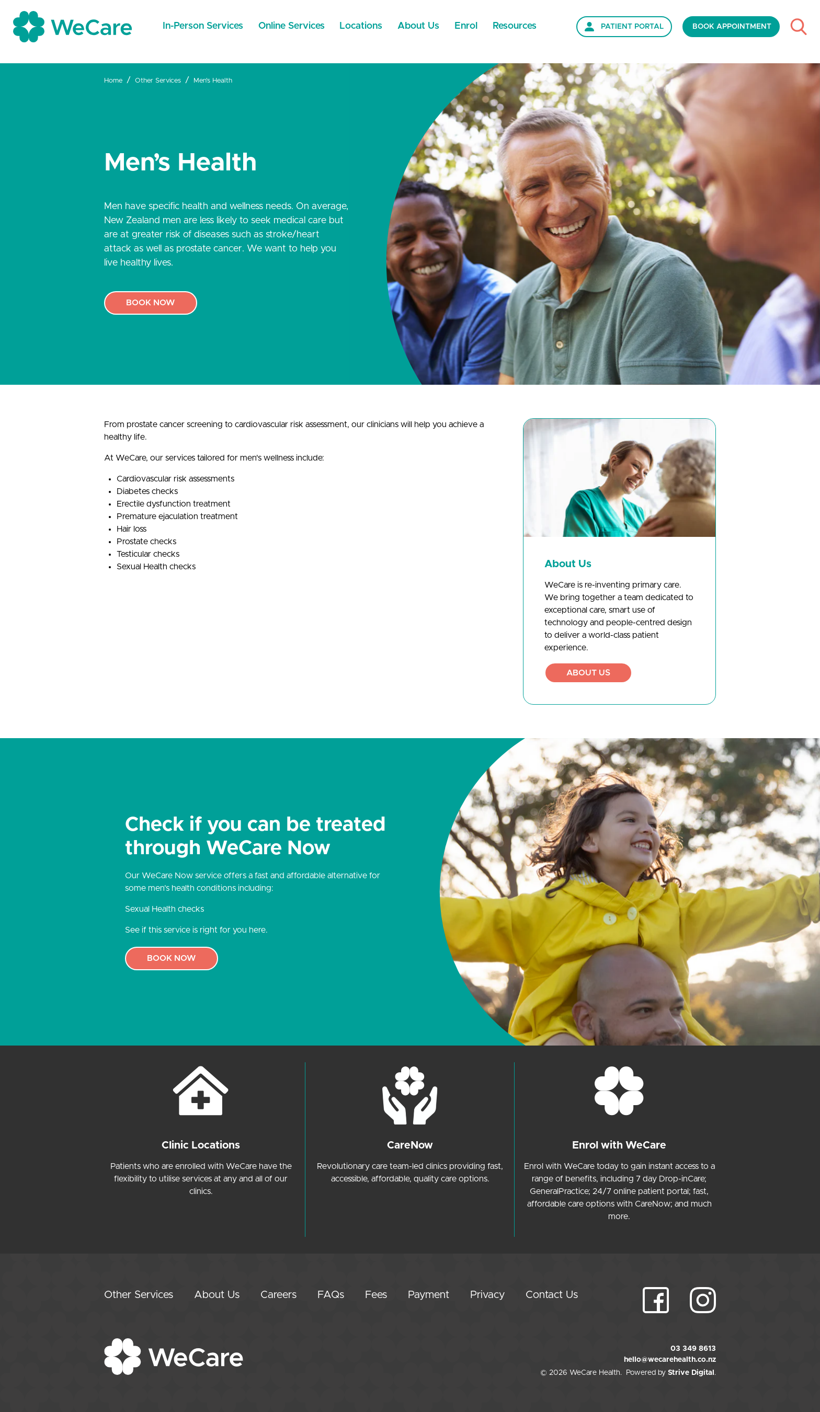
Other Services (158, 80)
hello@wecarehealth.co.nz (670, 1359)
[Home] (72, 26)
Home (113, 80)
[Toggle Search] (798, 26)
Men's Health (212, 80)
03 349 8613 (693, 1348)
